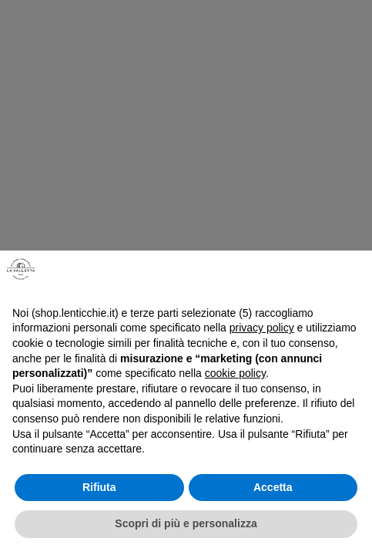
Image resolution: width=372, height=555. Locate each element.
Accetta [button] (273, 487)
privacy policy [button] (262, 327)
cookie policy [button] (235, 373)
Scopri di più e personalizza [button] (185, 523)
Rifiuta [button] (99, 487)
